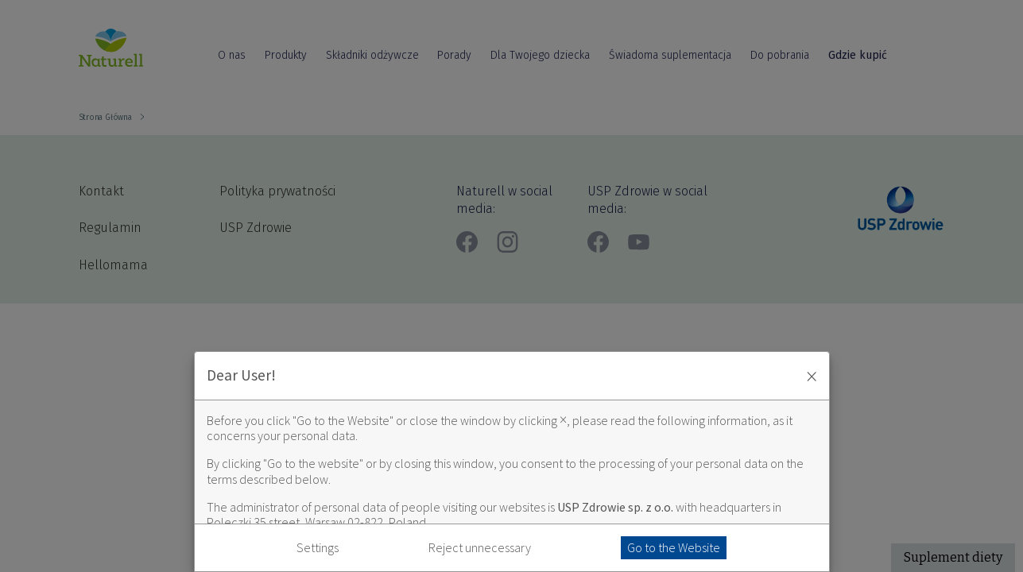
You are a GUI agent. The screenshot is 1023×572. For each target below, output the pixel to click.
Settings (317, 547)
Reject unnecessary (479, 547)
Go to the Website (673, 547)
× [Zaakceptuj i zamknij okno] (811, 376)
